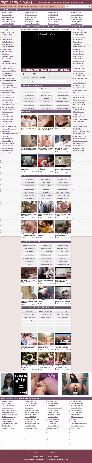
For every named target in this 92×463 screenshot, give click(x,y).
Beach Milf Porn (6, 95)
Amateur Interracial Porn (9, 129)
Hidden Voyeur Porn (31, 12)
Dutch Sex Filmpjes (7, 141)
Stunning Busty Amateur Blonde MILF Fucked (61, 281)
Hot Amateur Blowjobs (8, 92)
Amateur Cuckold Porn (8, 143)
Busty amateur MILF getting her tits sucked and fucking (46, 366)
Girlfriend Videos (53, 12)
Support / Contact (38, 456)
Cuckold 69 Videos (76, 17)
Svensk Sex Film (7, 15)
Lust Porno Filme (7, 102)
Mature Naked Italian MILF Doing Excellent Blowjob (61, 234)
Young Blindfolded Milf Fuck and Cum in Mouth (28, 168)
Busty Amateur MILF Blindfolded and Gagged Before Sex (63, 169)
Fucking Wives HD (7, 116)
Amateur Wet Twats (7, 100)
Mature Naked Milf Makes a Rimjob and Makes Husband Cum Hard (28, 347)
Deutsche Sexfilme (30, 17)
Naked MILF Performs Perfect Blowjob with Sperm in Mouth (62, 300)
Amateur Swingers (7, 90)
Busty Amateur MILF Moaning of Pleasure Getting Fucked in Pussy (28, 150)
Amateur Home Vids (8, 107)
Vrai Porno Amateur (7, 112)
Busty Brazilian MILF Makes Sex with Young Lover (62, 149)
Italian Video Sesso (76, 24)
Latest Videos (56, 2)
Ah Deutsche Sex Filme (32, 21)
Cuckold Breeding (7, 121)
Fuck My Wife (29, 19)
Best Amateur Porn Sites (9, 126)
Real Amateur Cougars (8, 97)
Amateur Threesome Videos (10, 133)
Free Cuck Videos (53, 21)
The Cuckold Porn (53, 24)
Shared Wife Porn (76, 21)
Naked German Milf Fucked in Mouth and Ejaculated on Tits (62, 366)
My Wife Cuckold (76, 12)
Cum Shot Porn (6, 136)
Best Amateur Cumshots (55, 19)
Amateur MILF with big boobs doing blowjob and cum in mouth (45, 150)
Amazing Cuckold (7, 12)
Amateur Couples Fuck (8, 109)
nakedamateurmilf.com (29, 459)
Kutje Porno (51, 17)
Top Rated (66, 2)
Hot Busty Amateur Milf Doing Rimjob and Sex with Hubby (28, 234)
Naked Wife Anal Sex (8, 24)
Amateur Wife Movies (77, 15)
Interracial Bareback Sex (32, 24)
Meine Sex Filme (7, 153)
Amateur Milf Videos (40, 77)
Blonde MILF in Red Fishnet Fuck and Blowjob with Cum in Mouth (29, 281)
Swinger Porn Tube (76, 19)
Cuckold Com (6, 131)
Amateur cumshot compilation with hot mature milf (45, 347)
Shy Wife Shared (53, 15)
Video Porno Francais (8, 21)
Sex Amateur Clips (7, 119)
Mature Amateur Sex (8, 17)
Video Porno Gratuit (8, 104)
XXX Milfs (4, 124)
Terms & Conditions (53, 456)
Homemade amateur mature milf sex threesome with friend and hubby (29, 301)
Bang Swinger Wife (7, 150)
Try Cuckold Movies (31, 15)
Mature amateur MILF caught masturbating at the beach (62, 347)
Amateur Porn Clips (7, 148)
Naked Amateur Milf (44, 2)
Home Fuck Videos (7, 19)
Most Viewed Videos (77, 2)
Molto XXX (5, 114)
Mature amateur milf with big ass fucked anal (28, 215)
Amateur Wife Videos (8, 145)
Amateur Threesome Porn (9, 88)
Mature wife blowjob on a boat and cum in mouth (62, 215)
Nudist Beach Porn (7, 138)
